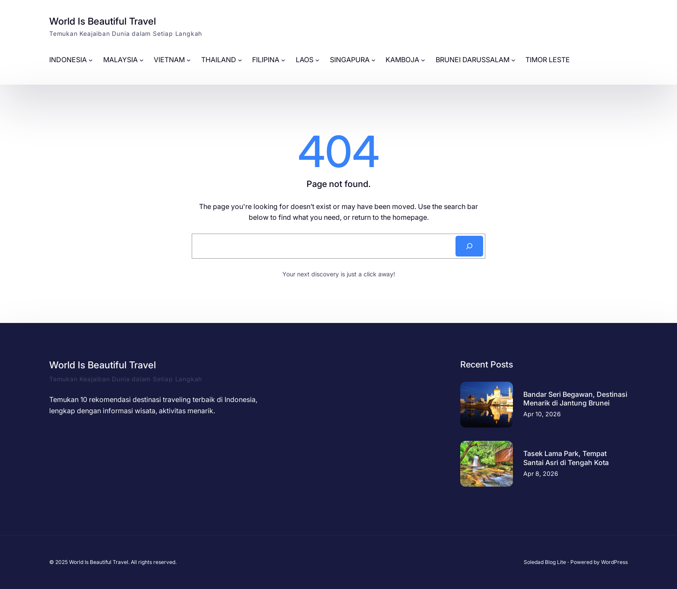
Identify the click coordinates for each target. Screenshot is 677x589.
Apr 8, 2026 (540, 473)
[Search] (469, 246)
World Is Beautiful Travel (102, 21)
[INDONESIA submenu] (91, 60)
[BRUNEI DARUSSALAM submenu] (513, 60)
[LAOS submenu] (317, 60)
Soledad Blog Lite (545, 562)
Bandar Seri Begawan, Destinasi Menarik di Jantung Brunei (575, 399)
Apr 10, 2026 (542, 414)
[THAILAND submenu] (240, 60)
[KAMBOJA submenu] (423, 60)
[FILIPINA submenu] (283, 60)
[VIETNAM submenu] (189, 60)
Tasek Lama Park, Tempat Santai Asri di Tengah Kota (566, 458)
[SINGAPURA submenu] (373, 60)
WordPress (614, 562)
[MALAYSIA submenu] (141, 60)
